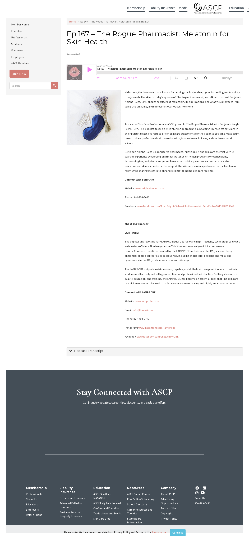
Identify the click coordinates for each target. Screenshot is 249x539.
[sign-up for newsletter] (124, 421)
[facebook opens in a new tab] (198, 488)
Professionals (19, 37)
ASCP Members (20, 63)
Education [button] (152, 8)
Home (72, 21)
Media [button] (99, 8)
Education (17, 31)
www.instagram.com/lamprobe (156, 327)
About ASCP (168, 494)
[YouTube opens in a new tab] (203, 493)
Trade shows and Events (107, 513)
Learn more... (159, 532)
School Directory (137, 504)
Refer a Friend (34, 515)
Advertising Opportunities (169, 501)
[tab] (155, 352)
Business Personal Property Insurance (71, 514)
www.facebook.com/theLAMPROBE (158, 336)
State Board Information (134, 520)
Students (16, 44)
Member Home (20, 24)
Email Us (200, 498)
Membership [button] (52, 8)
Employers (17, 57)
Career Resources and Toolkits (139, 511)
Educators (17, 50)
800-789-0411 (202, 503)
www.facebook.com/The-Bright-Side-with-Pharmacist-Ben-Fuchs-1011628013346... (186, 206)
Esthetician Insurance (72, 498)
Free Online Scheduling (140, 499)
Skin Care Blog (101, 519)
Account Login (194, 8)
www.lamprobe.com (147, 301)
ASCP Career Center (138, 494)
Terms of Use (168, 508)
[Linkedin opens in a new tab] (205, 488)
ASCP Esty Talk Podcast (107, 503)
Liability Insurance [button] (78, 8)
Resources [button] (170, 8)
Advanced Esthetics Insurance (71, 505)
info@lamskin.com (144, 310)
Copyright (167, 513)
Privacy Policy (169, 519)
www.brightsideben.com (149, 188)
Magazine (102, 496)
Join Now (19, 73)
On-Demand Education (106, 508)
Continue (177, 532)
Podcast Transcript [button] (88, 351)
